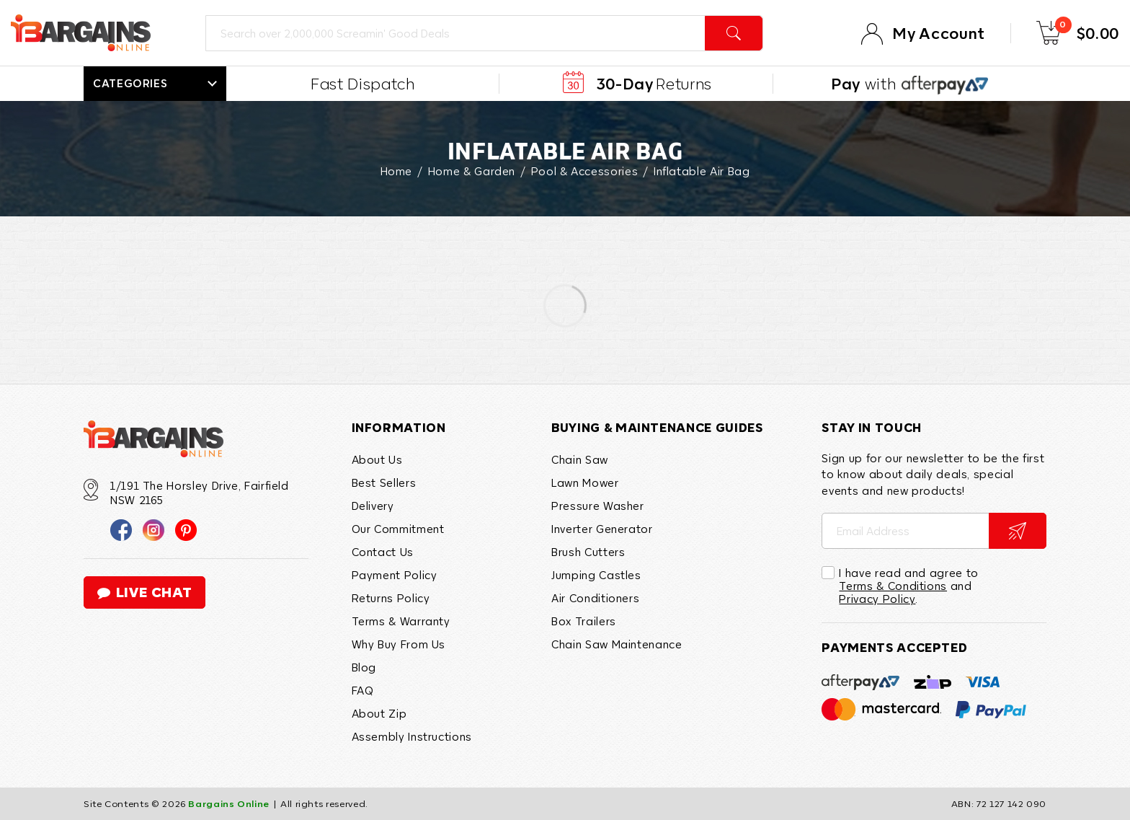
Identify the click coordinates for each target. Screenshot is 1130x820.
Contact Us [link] (383, 551)
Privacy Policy (877, 598)
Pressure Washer (597, 505)
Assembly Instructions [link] (412, 736)
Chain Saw (579, 459)
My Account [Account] (938, 33)
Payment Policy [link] (394, 574)
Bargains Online (229, 804)
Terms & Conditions (893, 585)
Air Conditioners (595, 597)
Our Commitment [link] (398, 528)
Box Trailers (583, 620)
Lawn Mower (584, 482)
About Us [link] (377, 459)
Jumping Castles (596, 574)
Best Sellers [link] (384, 482)
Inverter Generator (602, 528)
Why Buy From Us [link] (399, 644)
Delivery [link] (373, 505)
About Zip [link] (379, 713)
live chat (144, 592)
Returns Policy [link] (391, 597)
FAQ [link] (363, 690)
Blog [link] (364, 667)
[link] (121, 529)
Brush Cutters (588, 551)
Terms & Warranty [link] (401, 620)
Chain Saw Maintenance (616, 644)
